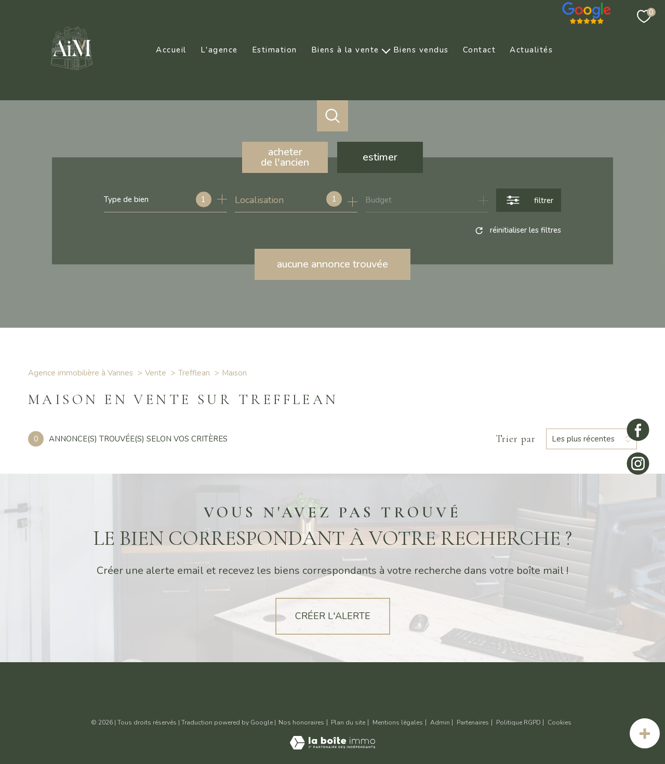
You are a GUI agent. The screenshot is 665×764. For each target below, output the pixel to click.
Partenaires (473, 722)
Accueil (171, 50)
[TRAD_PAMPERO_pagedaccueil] (72, 73)
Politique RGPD (518, 722)
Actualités (531, 50)
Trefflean (194, 373)
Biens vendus (421, 50)
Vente (155, 373)
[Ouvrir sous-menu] (386, 50)
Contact (479, 50)
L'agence (219, 50)
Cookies (559, 723)
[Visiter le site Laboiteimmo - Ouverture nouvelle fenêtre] (332, 746)
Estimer (380, 157)
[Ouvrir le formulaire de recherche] (528, 200)
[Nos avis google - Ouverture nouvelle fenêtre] (587, 10)
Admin (440, 722)
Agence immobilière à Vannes (80, 373)
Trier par (516, 439)
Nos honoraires (301, 722)
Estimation (274, 50)
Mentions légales (398, 722)
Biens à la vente (345, 50)
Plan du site (348, 722)
